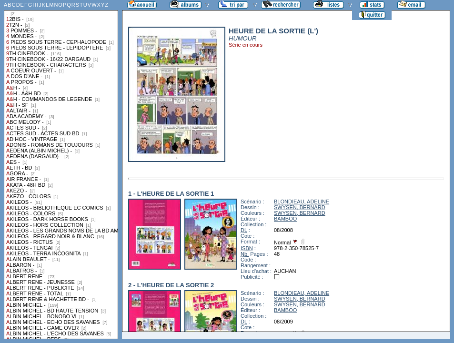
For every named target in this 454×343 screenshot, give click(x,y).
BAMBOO (285, 219)
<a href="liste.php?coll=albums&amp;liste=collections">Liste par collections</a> (61, 169)
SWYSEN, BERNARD (299, 207)
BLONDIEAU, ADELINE (301, 201)
